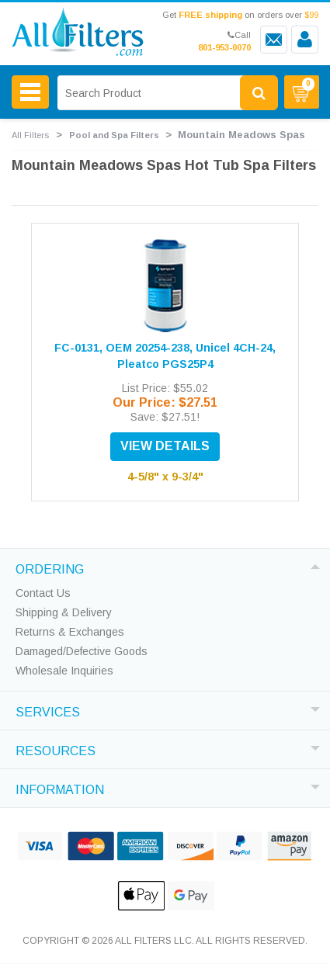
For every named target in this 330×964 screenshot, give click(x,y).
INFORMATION (60, 787)
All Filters (30, 135)
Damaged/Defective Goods (82, 651)
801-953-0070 (224, 47)
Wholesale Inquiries (64, 670)
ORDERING (50, 567)
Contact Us (43, 593)
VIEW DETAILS (165, 446)
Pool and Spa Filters (114, 135)
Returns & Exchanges (70, 632)
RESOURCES (56, 749)
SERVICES (48, 710)
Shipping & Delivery (64, 612)
